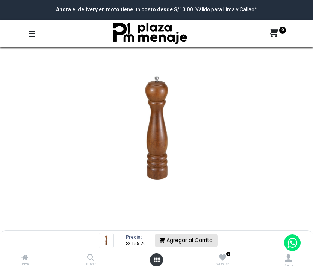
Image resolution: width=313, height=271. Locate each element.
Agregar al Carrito (186, 240)
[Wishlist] (222, 257)
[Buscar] (90, 258)
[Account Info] (288, 258)
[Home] (24, 258)
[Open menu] (157, 260)
